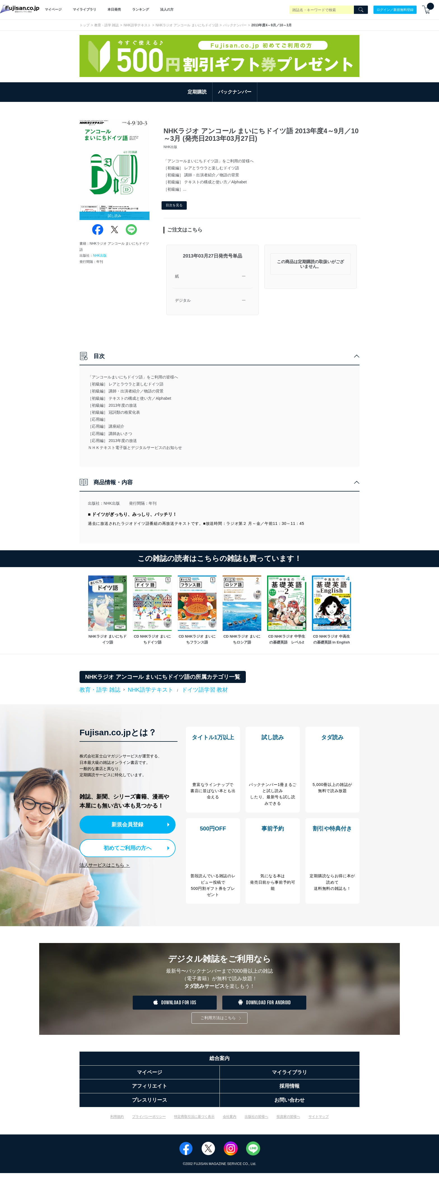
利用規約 (117, 1120)
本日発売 (114, 9)
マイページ (53, 9)
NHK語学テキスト (137, 25)
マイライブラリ (84, 9)
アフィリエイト (149, 1090)
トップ (85, 25)
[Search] (361, 10)
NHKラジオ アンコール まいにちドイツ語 (187, 25)
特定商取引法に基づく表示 (194, 1120)
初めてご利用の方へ (124, 847)
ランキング (140, 9)
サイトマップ (319, 1120)
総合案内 (219, 1062)
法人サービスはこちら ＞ (105, 863)
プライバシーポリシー (149, 1120)
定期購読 (197, 92)
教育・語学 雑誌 (106, 25)
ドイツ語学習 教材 (205, 690)
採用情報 (289, 1090)
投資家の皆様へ (288, 1120)
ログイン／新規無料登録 (395, 9)
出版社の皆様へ (256, 1120)
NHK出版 (100, 256)
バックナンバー (235, 25)
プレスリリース (149, 1104)
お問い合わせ (289, 1104)
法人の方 (167, 9)
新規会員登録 (129, 824)
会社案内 (229, 1120)
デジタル (183, 300)
